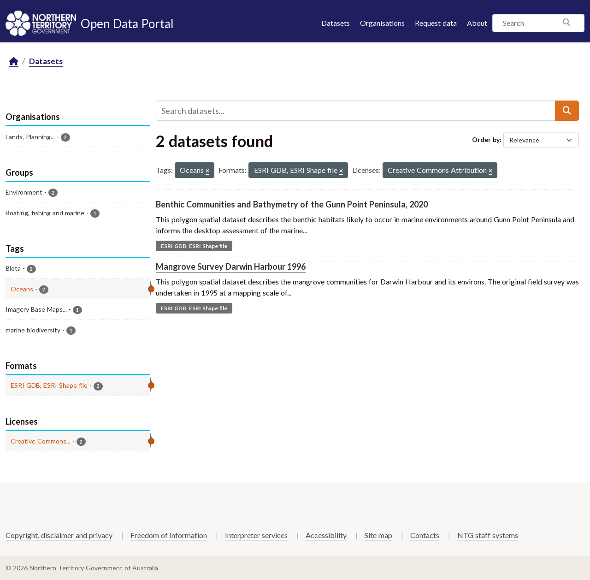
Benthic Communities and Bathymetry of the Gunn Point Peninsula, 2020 (292, 204)
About (477, 22)
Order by (486, 139)
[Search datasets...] (355, 111)
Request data (436, 22)
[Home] (13, 61)
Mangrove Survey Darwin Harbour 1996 (231, 266)
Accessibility (326, 535)
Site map (378, 535)
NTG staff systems (487, 535)
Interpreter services (256, 535)
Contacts (424, 535)
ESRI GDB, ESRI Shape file (194, 246)
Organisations (382, 22)
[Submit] (567, 111)
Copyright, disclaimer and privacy (59, 535)
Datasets (335, 22)
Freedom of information (168, 535)
